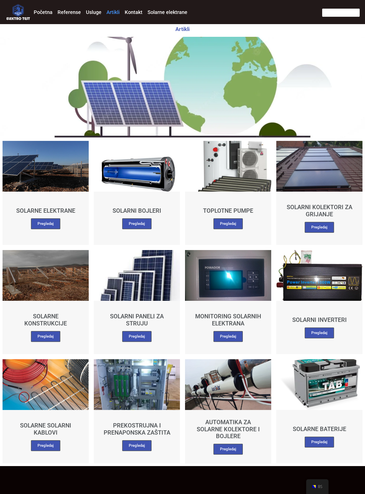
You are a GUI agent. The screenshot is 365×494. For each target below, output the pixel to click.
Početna (43, 12)
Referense (69, 12)
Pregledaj (46, 336)
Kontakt (133, 12)
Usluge (93, 12)
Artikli (113, 12)
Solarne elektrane (167, 12)
